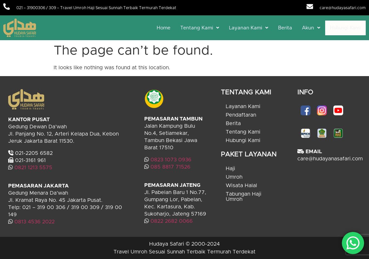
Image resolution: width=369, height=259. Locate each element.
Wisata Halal (241, 185)
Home (163, 27)
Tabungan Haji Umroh (243, 196)
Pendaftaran (241, 115)
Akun (311, 27)
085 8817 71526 (170, 167)
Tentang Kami (199, 27)
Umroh (234, 177)
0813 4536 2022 (34, 221)
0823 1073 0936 (170, 159)
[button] (199, 28)
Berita (285, 27)
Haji (230, 168)
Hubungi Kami (345, 28)
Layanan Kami (248, 27)
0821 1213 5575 (33, 167)
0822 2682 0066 (171, 221)
